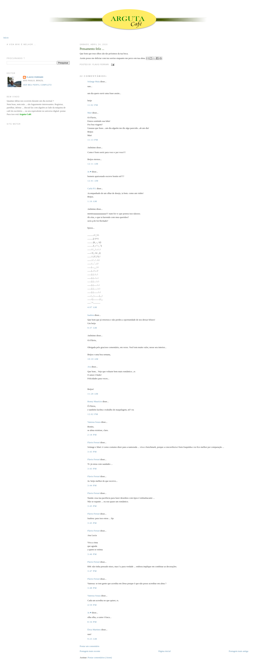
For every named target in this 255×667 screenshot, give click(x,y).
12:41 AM (92, 180)
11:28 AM (92, 393)
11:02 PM (92, 105)
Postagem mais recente (90, 651)
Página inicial (164, 651)
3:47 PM (92, 571)
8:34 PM (92, 622)
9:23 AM (92, 639)
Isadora (90, 315)
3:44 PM (92, 485)
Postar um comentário (89, 646)
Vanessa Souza (94, 422)
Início (6, 37)
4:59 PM (92, 605)
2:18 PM (92, 434)
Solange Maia (93, 81)
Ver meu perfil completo (37, 85)
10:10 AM (92, 359)
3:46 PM (92, 554)
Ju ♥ (89, 171)
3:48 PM (92, 588)
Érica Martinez (94, 629)
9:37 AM (92, 327)
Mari (89, 112)
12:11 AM (92, 163)
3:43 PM (92, 451)
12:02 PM (92, 414)
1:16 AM (92, 201)
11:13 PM (92, 139)
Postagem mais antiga (238, 651)
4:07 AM (92, 307)
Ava (89, 366)
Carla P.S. (91, 188)
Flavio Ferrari (93, 442)
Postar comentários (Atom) (100, 657)
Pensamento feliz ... (92, 49)
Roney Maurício (94, 401)
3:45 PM (92, 506)
